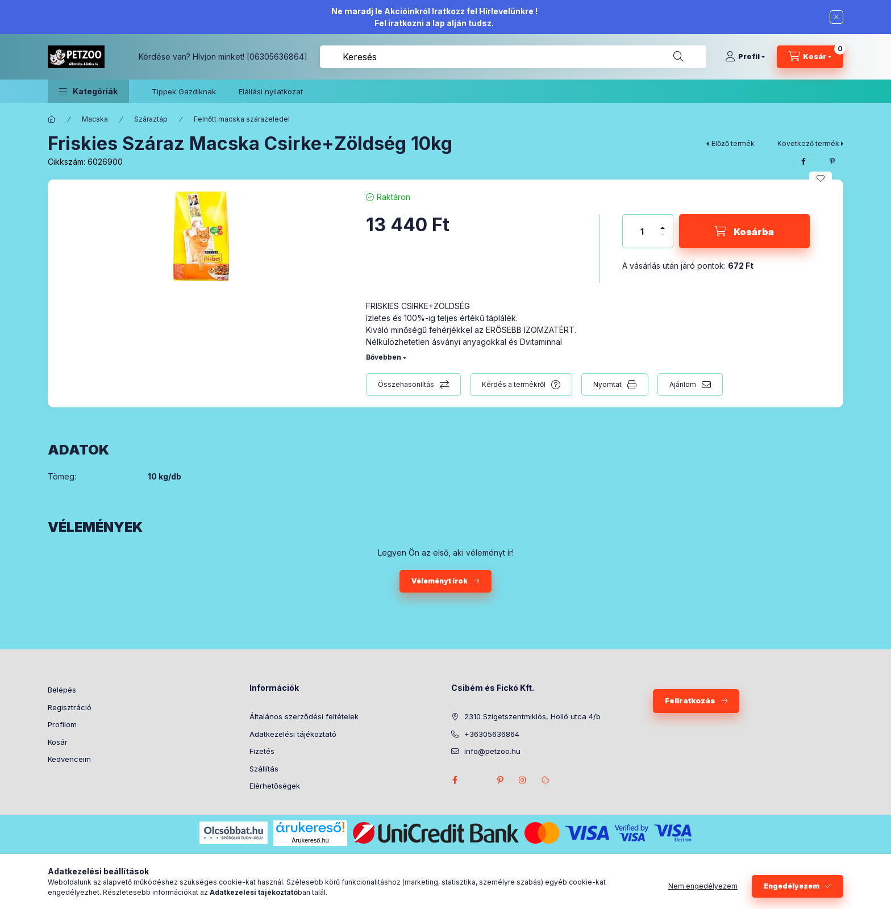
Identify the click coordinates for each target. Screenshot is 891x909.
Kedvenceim (69, 759)
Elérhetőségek (274, 785)
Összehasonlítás (406, 384)
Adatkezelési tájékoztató (292, 734)
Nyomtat (607, 384)
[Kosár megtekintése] (810, 56)
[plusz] (662, 223)
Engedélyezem (791, 886)
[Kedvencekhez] (820, 178)
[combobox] (513, 56)
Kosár (58, 742)
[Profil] (745, 56)
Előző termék (733, 143)
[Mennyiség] (642, 231)
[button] (88, 91)
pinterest (500, 780)
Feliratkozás (690, 700)
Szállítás (263, 768)
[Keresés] (678, 57)
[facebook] (803, 161)
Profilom (62, 724)
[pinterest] (832, 161)
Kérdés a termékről (514, 384)
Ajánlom (682, 384)
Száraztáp (151, 119)
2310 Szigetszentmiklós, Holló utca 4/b (532, 716)
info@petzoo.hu (492, 751)
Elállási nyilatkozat (271, 91)
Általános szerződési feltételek (304, 716)
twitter (477, 780)
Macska (95, 119)
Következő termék (808, 143)
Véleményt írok (439, 581)
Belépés (62, 689)
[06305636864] (277, 56)
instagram (522, 780)
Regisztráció (69, 707)
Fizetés (261, 751)
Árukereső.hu (310, 840)
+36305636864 (491, 734)
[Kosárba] (744, 231)
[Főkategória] (52, 119)
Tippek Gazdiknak (184, 91)
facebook (454, 780)
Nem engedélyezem (703, 886)
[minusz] (662, 239)
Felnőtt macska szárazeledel (242, 119)
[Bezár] (836, 17)
